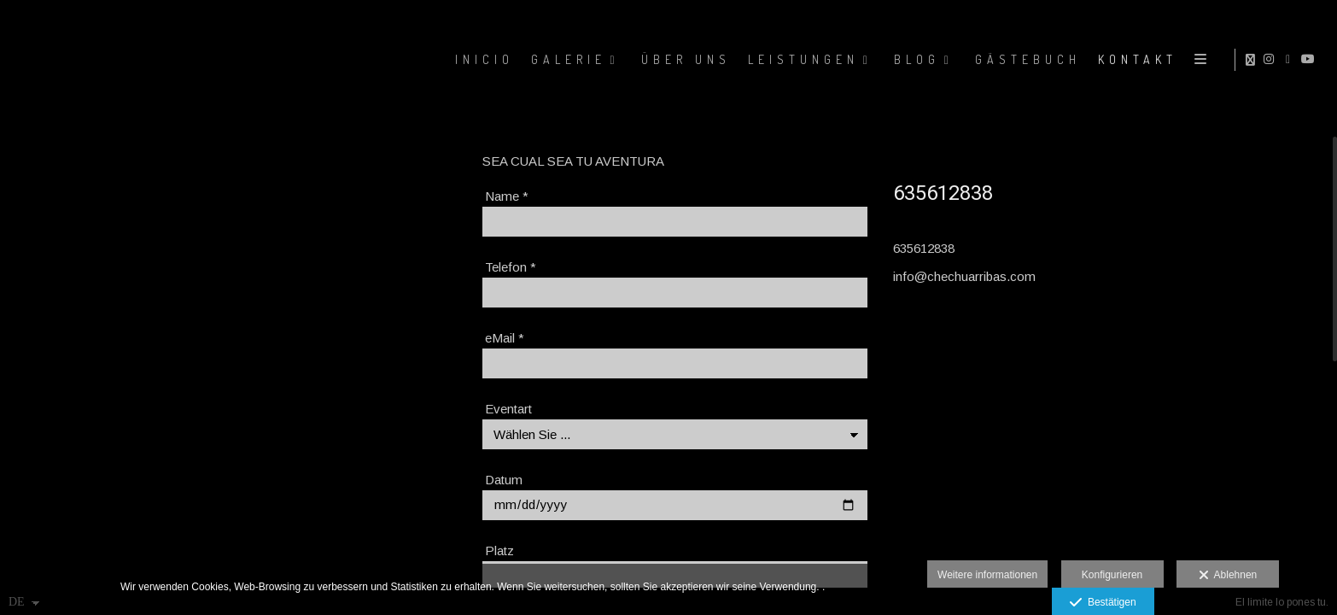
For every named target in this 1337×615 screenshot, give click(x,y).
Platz (499, 550)
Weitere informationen (987, 575)
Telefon (510, 267)
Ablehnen (1228, 576)
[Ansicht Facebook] (1290, 59)
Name (506, 196)
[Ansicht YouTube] (1310, 59)
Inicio (481, 59)
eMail (504, 338)
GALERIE (566, 59)
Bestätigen (1103, 603)
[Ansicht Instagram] (1271, 59)
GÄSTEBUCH (1025, 59)
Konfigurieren (1112, 575)
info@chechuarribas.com (964, 276)
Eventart (508, 408)
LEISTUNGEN (800, 59)
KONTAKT (1135, 59)
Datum (504, 479)
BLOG (914, 59)
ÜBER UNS (683, 59)
